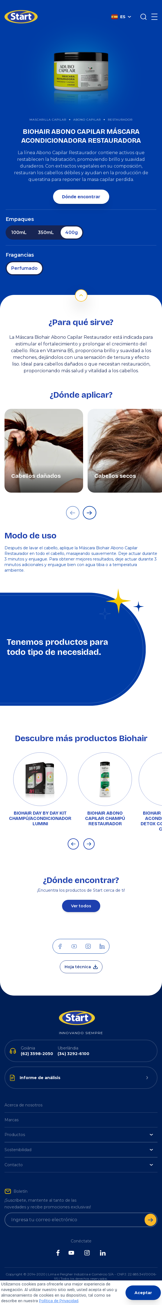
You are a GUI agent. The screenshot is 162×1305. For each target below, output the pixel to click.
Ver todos (81, 897)
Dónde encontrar (81, 188)
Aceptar (143, 1292)
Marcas (11, 1111)
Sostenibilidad (78, 1141)
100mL (19, 224)
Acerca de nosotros (23, 1096)
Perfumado (24, 260)
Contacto (78, 1156)
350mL (46, 224)
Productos (78, 1126)
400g (71, 224)
